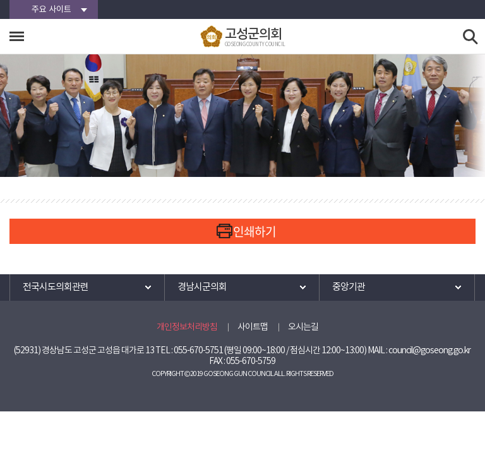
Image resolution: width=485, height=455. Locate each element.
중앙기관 (348, 287)
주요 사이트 (51, 10)
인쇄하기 (254, 231)
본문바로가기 (0, 0)
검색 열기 (471, 37)
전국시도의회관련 (55, 287)
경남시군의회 (202, 287)
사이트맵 (252, 327)
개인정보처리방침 (187, 327)
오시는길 (303, 327)
